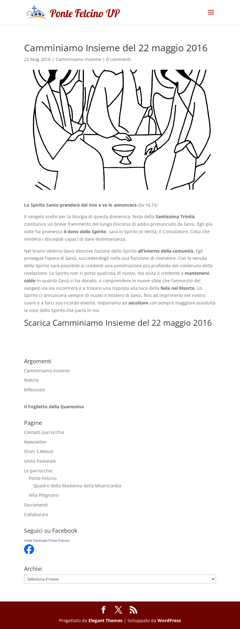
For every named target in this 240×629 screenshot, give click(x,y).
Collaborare (36, 514)
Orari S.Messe (38, 451)
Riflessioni (34, 390)
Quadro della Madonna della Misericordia (77, 486)
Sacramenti (36, 505)
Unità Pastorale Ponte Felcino (47, 540)
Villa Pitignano (43, 495)
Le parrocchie (38, 471)
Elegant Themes (105, 620)
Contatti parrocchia (44, 432)
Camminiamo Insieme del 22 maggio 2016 (132, 322)
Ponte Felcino (43, 478)
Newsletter (35, 442)
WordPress (169, 620)
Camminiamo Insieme (78, 59)
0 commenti (118, 59)
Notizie (31, 380)
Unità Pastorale (40, 461)
